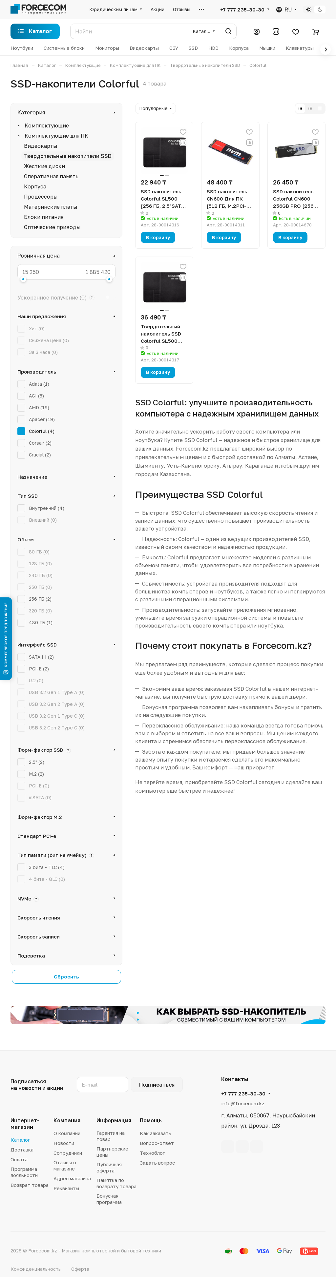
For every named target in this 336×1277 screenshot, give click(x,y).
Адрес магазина (72, 1178)
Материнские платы (50, 206)
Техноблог (152, 1153)
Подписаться (157, 1084)
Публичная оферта (109, 1167)
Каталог (20, 1140)
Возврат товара (29, 1185)
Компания (66, 1120)
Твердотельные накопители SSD (68, 156)
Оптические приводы (52, 227)
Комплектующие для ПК (56, 135)
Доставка (21, 1149)
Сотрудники (67, 1153)
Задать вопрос (157, 1163)
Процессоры (41, 196)
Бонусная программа (109, 1199)
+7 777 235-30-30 (242, 9)
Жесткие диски (44, 166)
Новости (63, 1143)
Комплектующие (47, 125)
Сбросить (66, 976)
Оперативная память (51, 176)
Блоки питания (43, 217)
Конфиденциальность (35, 1269)
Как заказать (155, 1133)
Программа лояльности (24, 1172)
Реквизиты (66, 1188)
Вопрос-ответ (157, 1143)
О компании (66, 1133)
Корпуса (35, 186)
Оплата (19, 1159)
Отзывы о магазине (64, 1165)
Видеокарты (40, 146)
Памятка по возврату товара (116, 1183)
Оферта (80, 1269)
